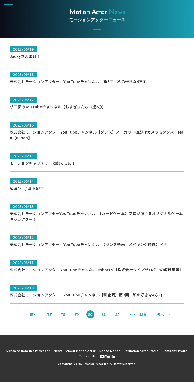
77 (49, 314)
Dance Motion (109, 350)
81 (103, 314)
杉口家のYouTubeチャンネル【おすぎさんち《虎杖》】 (58, 106)
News (58, 350)
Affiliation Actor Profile (141, 350)
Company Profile (174, 350)
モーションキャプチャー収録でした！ (43, 163)
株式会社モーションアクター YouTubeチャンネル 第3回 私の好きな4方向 (78, 81)
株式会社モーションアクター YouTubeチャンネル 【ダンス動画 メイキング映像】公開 (88, 244)
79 (76, 314)
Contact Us (87, 356)
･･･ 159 (137, 314)
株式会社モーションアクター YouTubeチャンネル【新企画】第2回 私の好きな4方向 (86, 295)
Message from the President (28, 350)
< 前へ (30, 314)
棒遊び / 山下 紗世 (27, 188)
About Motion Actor (81, 350)
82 (117, 314)
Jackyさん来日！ (25, 56)
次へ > (163, 314)
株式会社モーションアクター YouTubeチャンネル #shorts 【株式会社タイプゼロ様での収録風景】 (96, 269)
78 (63, 314)
